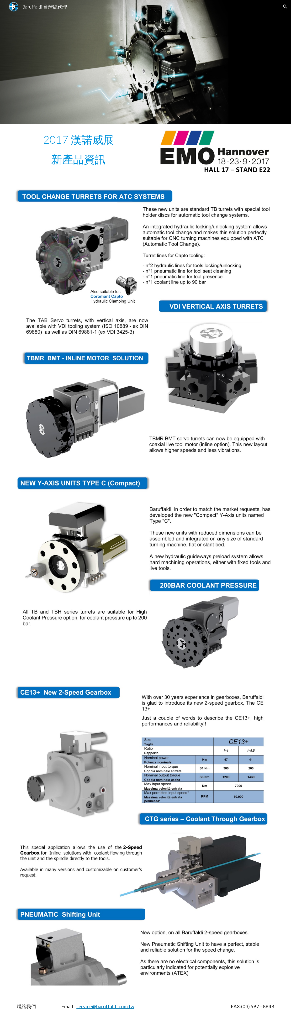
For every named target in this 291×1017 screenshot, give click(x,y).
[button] (285, 6)
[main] (78, 139)
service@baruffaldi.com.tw (105, 1006)
